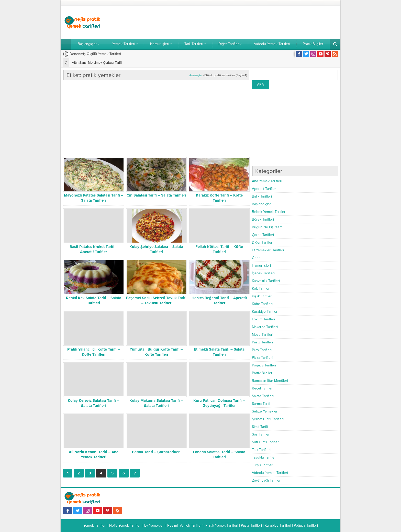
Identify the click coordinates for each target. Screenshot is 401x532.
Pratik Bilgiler (262, 373)
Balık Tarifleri (262, 196)
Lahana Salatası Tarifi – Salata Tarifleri (219, 454)
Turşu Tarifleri (262, 465)
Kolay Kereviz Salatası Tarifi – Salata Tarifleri (93, 403)
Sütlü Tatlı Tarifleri (266, 442)
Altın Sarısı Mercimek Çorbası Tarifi (97, 63)
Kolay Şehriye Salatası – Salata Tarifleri (156, 249)
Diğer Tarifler (262, 242)
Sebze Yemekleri (265, 411)
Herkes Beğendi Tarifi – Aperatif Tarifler (219, 300)
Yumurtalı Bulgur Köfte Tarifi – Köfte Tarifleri (156, 352)
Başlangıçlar (261, 204)
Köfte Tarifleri (262, 304)
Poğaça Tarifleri (264, 365)
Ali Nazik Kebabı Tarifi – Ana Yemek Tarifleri (93, 454)
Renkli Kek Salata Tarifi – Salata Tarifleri (93, 300)
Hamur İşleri (261, 265)
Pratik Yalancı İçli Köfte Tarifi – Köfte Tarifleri (93, 352)
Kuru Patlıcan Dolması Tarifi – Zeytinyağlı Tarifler (219, 403)
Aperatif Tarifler (264, 189)
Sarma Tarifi (261, 403)
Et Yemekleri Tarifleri (268, 250)
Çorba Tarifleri (263, 235)
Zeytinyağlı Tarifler (266, 480)
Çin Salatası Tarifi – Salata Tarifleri (156, 195)
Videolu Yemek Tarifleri (270, 473)
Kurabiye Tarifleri (265, 311)
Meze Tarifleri (262, 334)
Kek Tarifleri (261, 288)
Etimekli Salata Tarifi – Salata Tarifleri (219, 352)
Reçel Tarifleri (262, 388)
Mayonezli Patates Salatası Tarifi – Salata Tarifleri (93, 198)
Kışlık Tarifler (262, 296)
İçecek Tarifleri (263, 273)
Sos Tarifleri (261, 434)
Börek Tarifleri (263, 219)
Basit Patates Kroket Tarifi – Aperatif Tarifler (94, 249)
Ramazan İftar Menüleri (270, 380)
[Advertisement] (245, 22)
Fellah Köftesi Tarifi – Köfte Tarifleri (219, 249)
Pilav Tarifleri (262, 350)
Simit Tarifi (260, 427)
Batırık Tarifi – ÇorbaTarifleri (156, 452)
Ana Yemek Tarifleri (267, 181)
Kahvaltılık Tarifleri (266, 281)
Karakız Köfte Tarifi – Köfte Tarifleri (219, 198)
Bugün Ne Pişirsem (267, 227)
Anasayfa (195, 75)
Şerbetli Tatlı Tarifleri (268, 419)
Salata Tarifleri (263, 396)
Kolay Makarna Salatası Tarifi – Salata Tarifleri (156, 403)
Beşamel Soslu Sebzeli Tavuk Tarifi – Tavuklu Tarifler (156, 300)
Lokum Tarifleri (263, 319)
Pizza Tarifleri (262, 357)
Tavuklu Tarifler (264, 457)
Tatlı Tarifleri (261, 450)
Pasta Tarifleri (262, 342)
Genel (256, 258)
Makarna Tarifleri (265, 327)
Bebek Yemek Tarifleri (269, 212)
